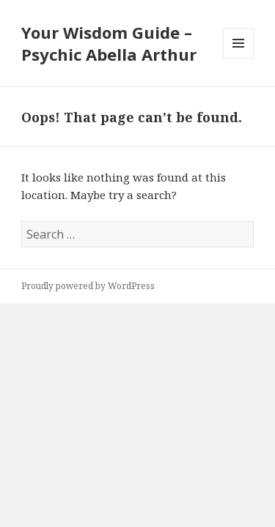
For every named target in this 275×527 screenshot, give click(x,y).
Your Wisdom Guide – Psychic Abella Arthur (109, 43)
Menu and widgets (239, 58)
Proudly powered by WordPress (88, 286)
